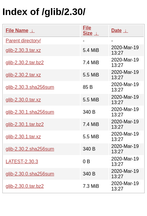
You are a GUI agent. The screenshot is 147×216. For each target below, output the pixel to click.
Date (116, 30)
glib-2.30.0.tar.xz (23, 99)
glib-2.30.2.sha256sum (30, 149)
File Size (88, 30)
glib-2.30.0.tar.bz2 (25, 186)
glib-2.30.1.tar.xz (23, 136)
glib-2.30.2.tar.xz (23, 74)
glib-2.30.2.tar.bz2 (25, 62)
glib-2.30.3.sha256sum (30, 87)
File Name (17, 30)
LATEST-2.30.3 (22, 161)
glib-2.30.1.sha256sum (30, 112)
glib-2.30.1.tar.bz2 (25, 124)
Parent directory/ (23, 40)
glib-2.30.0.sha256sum (30, 173)
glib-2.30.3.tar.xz (23, 50)
